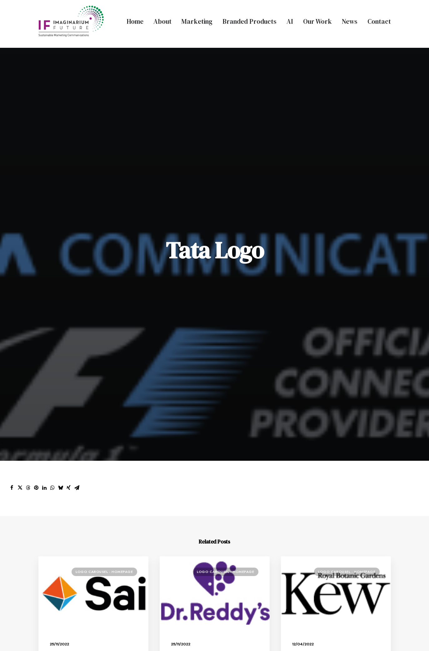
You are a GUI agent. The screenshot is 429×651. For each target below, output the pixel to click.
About (162, 21)
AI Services (186, 524)
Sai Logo (59, 351)
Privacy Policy (205, 634)
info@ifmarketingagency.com (345, 568)
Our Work (317, 21)
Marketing (197, 21)
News (349, 21)
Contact (379, 21)
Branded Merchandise (200, 513)
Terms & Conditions (300, 634)
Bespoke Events (191, 502)
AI (290, 21)
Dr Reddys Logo (189, 351)
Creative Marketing (196, 491)
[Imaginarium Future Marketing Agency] (71, 21)
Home (135, 21)
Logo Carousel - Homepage (104, 268)
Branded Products (249, 21)
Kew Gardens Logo (314, 351)
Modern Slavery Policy (249, 634)
